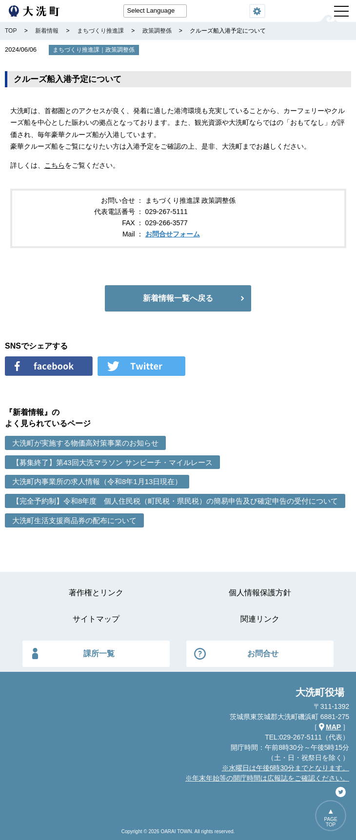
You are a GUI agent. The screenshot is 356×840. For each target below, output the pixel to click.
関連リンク (259, 619)
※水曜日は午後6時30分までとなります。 (285, 768)
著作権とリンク (96, 592)
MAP (333, 727)
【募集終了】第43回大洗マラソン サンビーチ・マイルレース (112, 462)
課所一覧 (99, 653)
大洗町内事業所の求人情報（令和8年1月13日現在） (97, 481)
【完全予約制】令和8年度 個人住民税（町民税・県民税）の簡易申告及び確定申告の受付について (175, 501)
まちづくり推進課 (76, 49)
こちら (54, 165)
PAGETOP (330, 822)
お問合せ (262, 653)
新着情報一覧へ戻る (178, 298)
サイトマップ (96, 619)
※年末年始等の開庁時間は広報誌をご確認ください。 (267, 778)
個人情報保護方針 (260, 592)
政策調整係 (120, 49)
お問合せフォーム (172, 234)
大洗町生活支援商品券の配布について (74, 520)
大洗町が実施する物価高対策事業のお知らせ (85, 443)
